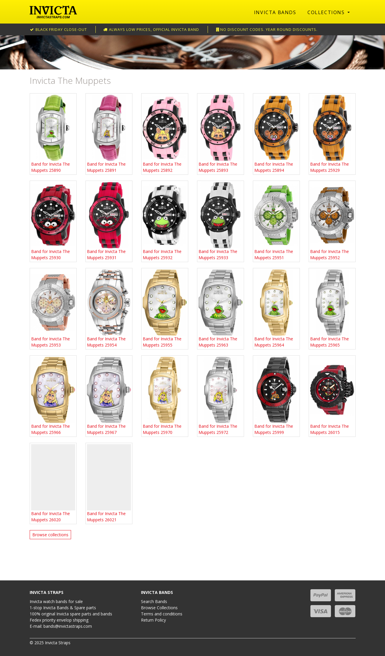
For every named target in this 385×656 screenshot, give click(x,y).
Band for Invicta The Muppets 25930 (53, 221)
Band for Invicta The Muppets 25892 (165, 134)
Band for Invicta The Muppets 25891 (109, 134)
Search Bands (154, 601)
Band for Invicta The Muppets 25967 (109, 396)
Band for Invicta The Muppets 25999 (276, 396)
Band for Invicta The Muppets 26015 (332, 396)
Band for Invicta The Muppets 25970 (165, 396)
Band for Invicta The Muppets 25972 (221, 396)
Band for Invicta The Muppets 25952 (332, 221)
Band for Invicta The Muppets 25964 (276, 308)
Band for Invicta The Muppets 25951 (276, 221)
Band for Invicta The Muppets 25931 (109, 221)
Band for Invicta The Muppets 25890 (53, 134)
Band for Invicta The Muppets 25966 (53, 396)
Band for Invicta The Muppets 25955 (165, 308)
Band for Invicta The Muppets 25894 (276, 134)
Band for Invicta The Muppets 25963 (221, 308)
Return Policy (153, 620)
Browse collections (50, 534)
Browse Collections (159, 607)
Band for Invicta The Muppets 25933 (221, 221)
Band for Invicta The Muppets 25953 (53, 308)
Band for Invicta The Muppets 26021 (109, 483)
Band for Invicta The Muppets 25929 (332, 134)
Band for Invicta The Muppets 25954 (109, 308)
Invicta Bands (275, 12)
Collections (326, 12)
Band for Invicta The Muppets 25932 (165, 221)
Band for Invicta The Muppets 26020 (53, 483)
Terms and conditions (161, 614)
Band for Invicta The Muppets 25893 (221, 134)
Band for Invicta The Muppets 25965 (332, 308)
